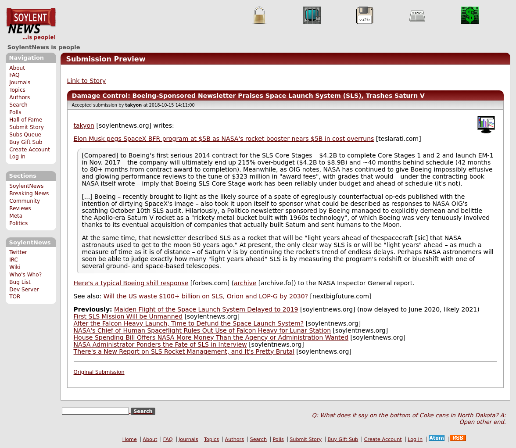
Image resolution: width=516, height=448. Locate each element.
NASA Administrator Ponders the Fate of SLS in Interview (160, 344)
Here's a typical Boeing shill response (131, 283)
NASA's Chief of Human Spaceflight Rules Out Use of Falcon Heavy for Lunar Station (202, 330)
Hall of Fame (25, 120)
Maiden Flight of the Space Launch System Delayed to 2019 (206, 309)
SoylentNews (31, 24)
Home (129, 439)
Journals (19, 82)
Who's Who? (25, 275)
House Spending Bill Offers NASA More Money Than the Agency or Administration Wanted (211, 337)
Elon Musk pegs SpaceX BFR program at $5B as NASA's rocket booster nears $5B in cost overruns (224, 138)
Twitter (18, 252)
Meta (15, 216)
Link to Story (86, 80)
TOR (14, 297)
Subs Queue (25, 135)
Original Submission (99, 372)
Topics (17, 90)
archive (245, 283)
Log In (17, 157)
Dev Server (24, 290)
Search (18, 105)
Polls (15, 112)
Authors (19, 97)
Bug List (20, 282)
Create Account (29, 150)
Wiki (14, 267)
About (17, 68)
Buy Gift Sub (25, 142)
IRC (13, 260)
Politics (18, 223)
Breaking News (29, 193)
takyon (84, 125)
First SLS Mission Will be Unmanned (128, 316)
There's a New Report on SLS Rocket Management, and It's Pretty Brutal (184, 351)
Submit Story (26, 127)
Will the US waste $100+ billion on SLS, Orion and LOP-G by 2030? (206, 296)
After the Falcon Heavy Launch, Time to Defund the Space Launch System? (189, 323)
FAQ (14, 75)
